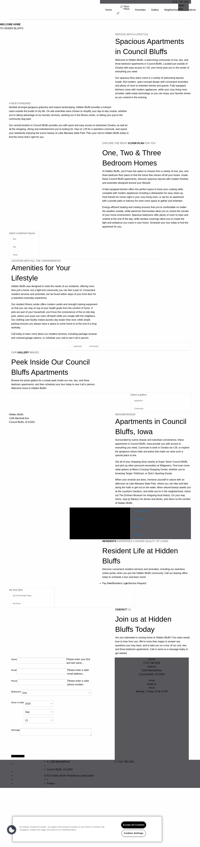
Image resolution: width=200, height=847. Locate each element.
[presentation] (34, 746)
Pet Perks (17, 603)
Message (15, 730)
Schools (137, 527)
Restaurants (139, 519)
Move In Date (17, 702)
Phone (14, 681)
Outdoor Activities (141, 511)
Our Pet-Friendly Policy (22, 595)
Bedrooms (16, 691)
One (14, 239)
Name (14, 659)
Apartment (77, 346)
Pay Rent (107, 583)
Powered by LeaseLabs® (80, 775)
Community (93, 346)
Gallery (155, 10)
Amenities (140, 10)
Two (14, 247)
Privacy (51, 783)
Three (15, 255)
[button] (12, 830)
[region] (87, 829)
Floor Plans (123, 10)
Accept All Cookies (133, 825)
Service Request (137, 583)
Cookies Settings (133, 833)
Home (108, 10)
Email (14, 670)
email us (151, 684)
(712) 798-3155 (180, 1)
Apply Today (17, 756)
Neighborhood (172, 10)
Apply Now (181, 7)
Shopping (138, 535)
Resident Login (120, 583)
